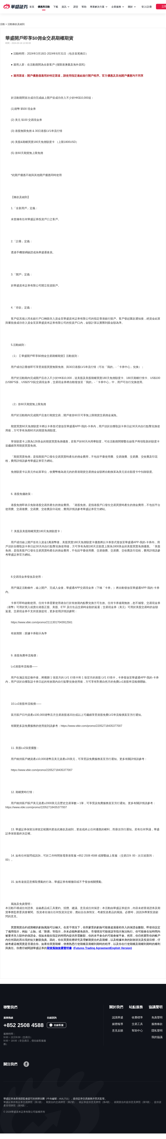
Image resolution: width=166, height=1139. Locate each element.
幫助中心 (137, 1030)
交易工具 (137, 1024)
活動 (2, 24)
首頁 (31, 6)
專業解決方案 (97, 6)
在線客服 (58, 1025)
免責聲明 (157, 1017)
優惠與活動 (44, 6)
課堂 (75, 6)
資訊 (64, 6)
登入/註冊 (146, 6)
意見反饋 (117, 1030)
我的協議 (157, 1037)
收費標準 (137, 1017)
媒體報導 (117, 1024)
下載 (55, 6)
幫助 (84, 6)
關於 (130, 6)
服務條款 (157, 1024)
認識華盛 (117, 1017)
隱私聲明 (157, 1030)
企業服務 (116, 6)
